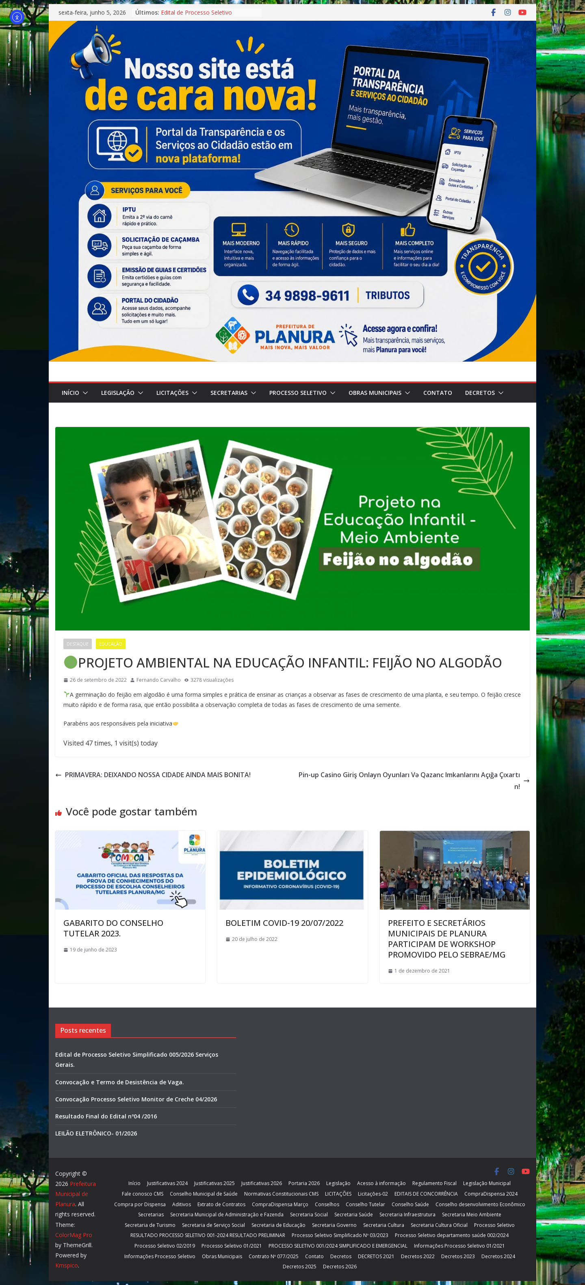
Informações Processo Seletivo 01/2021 (459, 1245)
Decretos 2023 (458, 1256)
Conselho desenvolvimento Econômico (480, 1204)
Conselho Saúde (410, 1204)
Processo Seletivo (298, 393)
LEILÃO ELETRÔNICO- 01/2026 (96, 1133)
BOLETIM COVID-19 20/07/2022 (284, 922)
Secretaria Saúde (353, 1214)
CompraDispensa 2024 (491, 1193)
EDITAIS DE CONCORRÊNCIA (426, 1193)
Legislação (117, 393)
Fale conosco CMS (142, 1193)
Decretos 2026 (340, 1266)
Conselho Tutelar (365, 1204)
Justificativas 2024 (167, 1183)
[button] (83, 393)
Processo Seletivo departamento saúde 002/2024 (452, 1235)
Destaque (78, 644)
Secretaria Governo (334, 1225)
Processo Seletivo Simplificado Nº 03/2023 (340, 1235)
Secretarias (228, 393)
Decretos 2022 (418, 1256)
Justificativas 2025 (214, 1183)
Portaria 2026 (304, 1183)
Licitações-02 (373, 1193)
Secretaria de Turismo (150, 1225)
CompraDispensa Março (280, 1204)
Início (70, 393)
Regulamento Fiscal (434, 1183)
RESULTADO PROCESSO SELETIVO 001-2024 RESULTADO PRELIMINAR (207, 1235)
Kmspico (66, 1265)
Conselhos (327, 1204)
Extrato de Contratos (221, 1204)
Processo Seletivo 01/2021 (232, 1245)
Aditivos (181, 1204)
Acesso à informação (381, 1183)
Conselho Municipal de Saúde (204, 1193)
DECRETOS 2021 (376, 1256)
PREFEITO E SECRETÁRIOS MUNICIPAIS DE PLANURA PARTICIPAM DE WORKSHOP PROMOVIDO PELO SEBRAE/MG (447, 938)
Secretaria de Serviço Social (213, 1225)
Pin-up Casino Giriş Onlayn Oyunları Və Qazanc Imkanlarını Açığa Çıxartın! (414, 780)
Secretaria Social (309, 1214)
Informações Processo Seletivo (159, 1256)
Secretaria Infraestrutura (407, 1214)
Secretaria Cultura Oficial (439, 1225)
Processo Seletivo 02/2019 (164, 1245)
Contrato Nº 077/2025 (274, 1256)
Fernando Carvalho (158, 679)
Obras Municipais (375, 393)
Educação (110, 644)
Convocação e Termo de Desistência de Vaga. (119, 1082)
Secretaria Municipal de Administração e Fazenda (227, 1214)
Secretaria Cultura (383, 1225)
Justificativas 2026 (261, 1183)
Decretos (480, 393)
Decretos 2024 (498, 1256)
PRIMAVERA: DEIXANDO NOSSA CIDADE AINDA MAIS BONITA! (153, 774)
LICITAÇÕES (172, 393)
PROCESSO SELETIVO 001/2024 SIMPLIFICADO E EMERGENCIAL (338, 1245)
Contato (437, 393)
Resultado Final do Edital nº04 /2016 (106, 1116)
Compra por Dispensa (140, 1204)
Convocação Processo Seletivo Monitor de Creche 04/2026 (136, 1099)
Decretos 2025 (299, 1266)
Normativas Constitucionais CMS (281, 1193)
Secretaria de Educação (278, 1225)
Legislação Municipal (487, 1183)
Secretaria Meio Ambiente (471, 1214)
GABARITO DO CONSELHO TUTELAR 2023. (113, 928)
